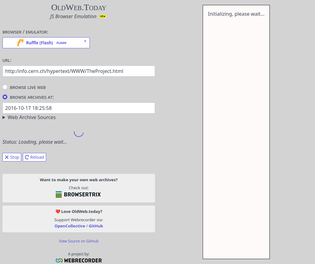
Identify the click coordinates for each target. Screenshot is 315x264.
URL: (6, 60)
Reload (34, 157)
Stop (12, 157)
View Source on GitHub (79, 241)
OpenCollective (69, 226)
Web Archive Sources (32, 117)
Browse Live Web (24, 86)
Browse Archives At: (28, 96)
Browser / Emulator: (25, 31)
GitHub (96, 226)
